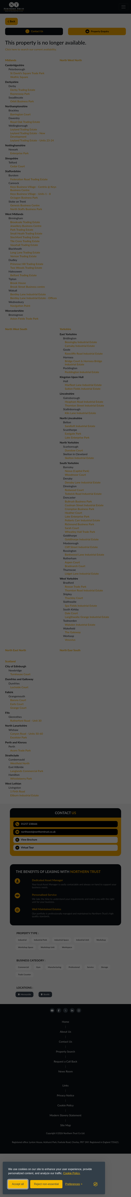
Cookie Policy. (71, 1173)
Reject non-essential (46, 1184)
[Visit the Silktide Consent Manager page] (95, 1184)
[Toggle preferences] (73, 1184)
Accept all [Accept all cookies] (18, 1184)
